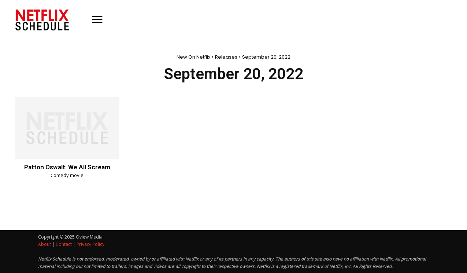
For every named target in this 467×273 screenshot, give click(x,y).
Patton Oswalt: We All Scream (67, 167)
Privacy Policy (90, 244)
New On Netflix (193, 57)
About (44, 244)
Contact (64, 244)
